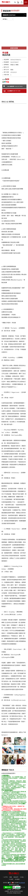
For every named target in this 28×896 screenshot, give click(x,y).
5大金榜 (11, 879)
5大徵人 (22, 877)
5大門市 (6, 877)
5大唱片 (5, 2)
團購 (10, 877)
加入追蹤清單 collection (13, 86)
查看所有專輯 (14, 48)
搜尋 (15, 2)
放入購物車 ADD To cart (11, 91)
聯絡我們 (16, 877)
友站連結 (17, 879)
